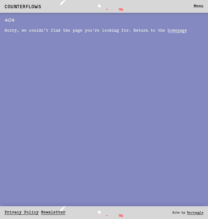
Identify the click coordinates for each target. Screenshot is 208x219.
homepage (177, 31)
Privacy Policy (22, 212)
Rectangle (195, 212)
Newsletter (53, 212)
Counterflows (23, 6)
